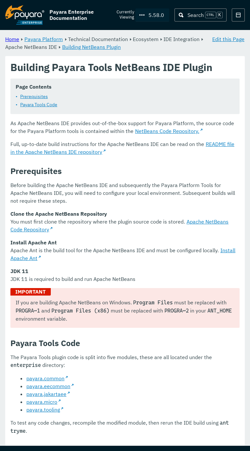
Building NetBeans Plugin (91, 47)
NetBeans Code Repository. (167, 131)
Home (12, 39)
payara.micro (41, 402)
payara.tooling (43, 410)
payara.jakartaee (46, 394)
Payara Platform (43, 39)
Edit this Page (228, 39)
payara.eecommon (48, 386)
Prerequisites (34, 97)
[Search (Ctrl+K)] (200, 15)
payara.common (45, 378)
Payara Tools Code (38, 105)
